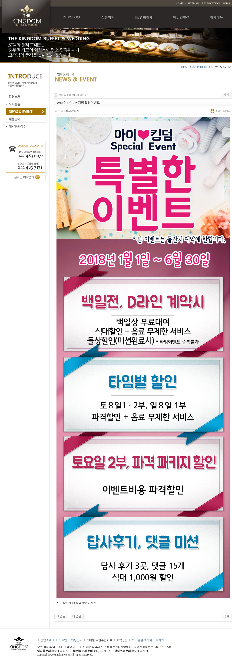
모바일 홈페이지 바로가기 (148, 640)
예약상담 (122, 640)
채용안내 (76, 640)
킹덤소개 (46, 640)
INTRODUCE (200, 67)
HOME (185, 67)
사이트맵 (61, 640)
